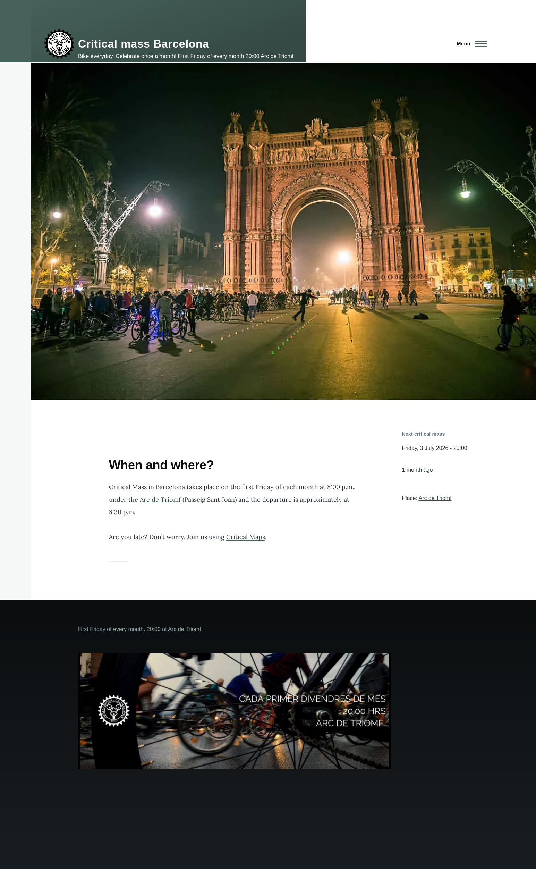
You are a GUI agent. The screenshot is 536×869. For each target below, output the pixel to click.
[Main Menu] (470, 43)
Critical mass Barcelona (143, 43)
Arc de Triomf (160, 499)
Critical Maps (245, 537)
